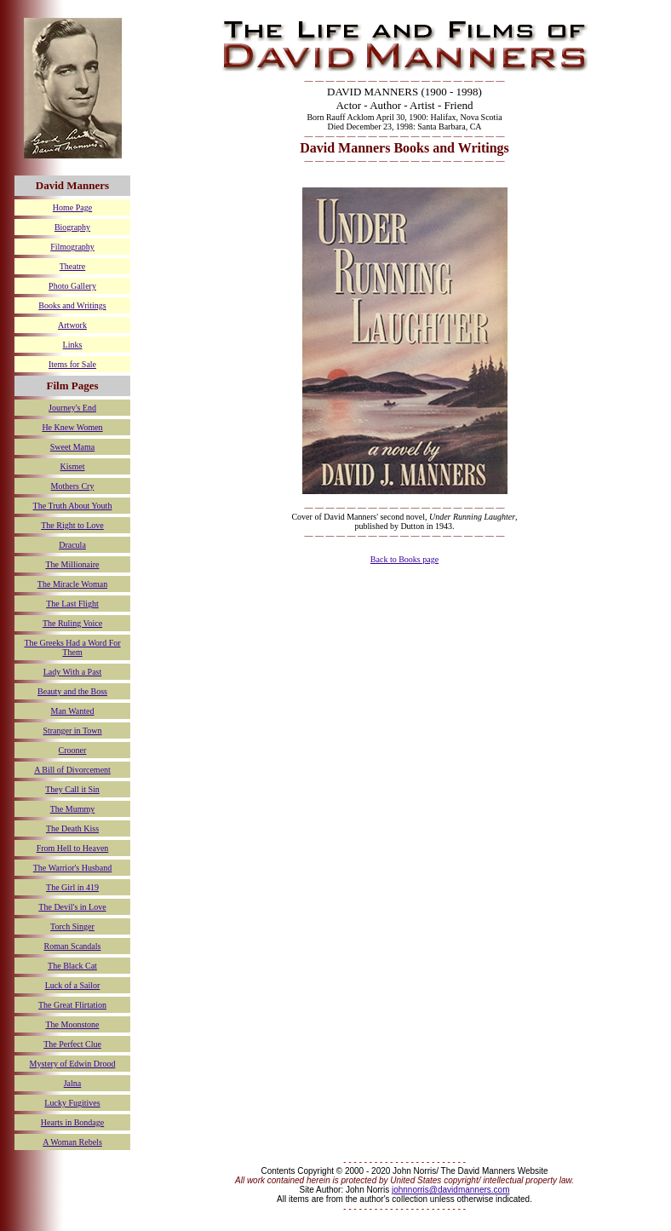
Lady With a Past (72, 671)
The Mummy (72, 809)
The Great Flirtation (72, 1005)
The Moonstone (72, 1024)
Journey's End (72, 407)
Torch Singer (72, 926)
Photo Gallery (72, 285)
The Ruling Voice (72, 623)
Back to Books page (404, 559)
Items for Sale (72, 364)
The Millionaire (72, 564)
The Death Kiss (72, 828)
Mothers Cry (73, 486)
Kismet (72, 466)
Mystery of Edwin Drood (73, 1063)
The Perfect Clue (72, 1044)
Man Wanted (73, 711)
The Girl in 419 (72, 887)
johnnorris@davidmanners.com (451, 1189)
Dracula (72, 544)
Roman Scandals (72, 946)
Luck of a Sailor (72, 985)
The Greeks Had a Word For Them (72, 647)
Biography (72, 227)
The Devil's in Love (72, 907)
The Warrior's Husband (72, 867)
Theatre (73, 266)
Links (73, 344)
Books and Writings (72, 305)
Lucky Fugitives (72, 1102)
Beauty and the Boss (72, 691)
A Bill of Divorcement (72, 769)
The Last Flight (72, 603)
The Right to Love (72, 525)
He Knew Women (72, 427)
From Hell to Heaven (73, 848)
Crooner (73, 750)
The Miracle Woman (72, 584)
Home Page (72, 207)
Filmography (72, 246)
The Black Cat (72, 965)
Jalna (73, 1083)
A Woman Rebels (72, 1142)
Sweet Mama (72, 447)
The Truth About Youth (72, 505)
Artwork (72, 325)
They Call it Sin (72, 789)
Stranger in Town (72, 730)
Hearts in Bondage (72, 1122)
